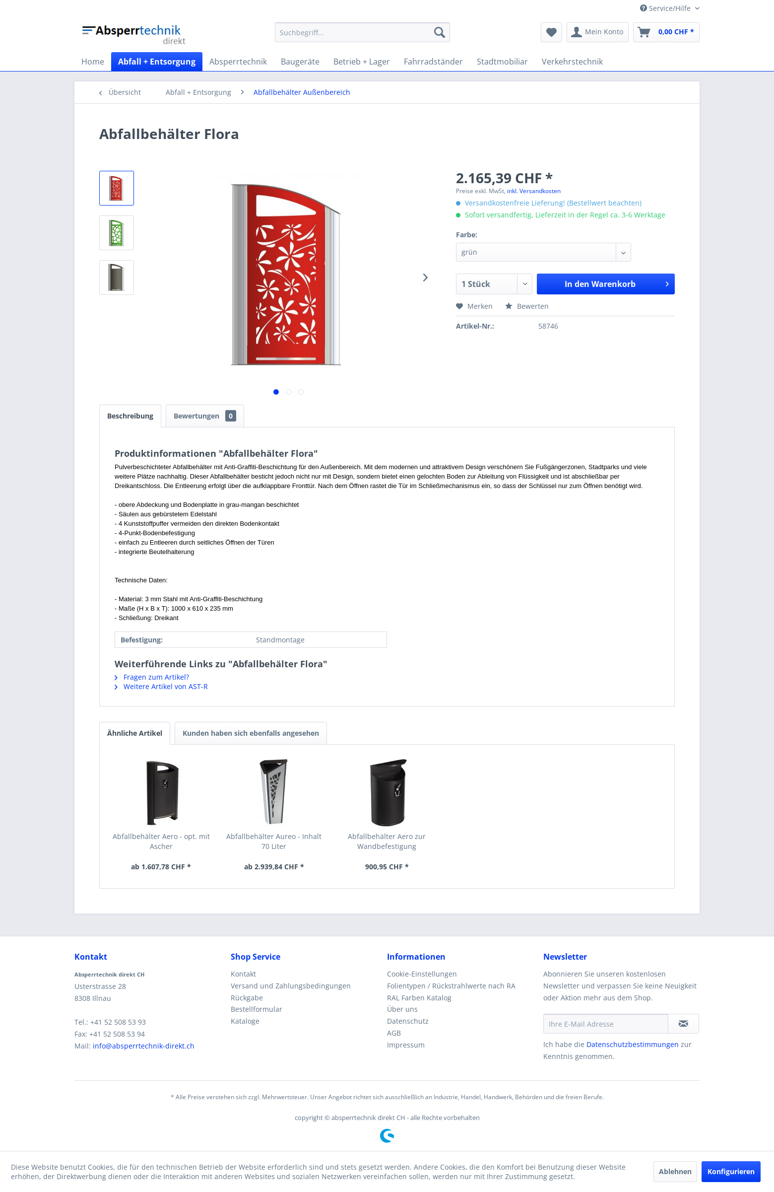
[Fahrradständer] (433, 61)
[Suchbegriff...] (362, 32)
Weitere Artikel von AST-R (161, 686)
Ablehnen (675, 1171)
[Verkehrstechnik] (572, 61)
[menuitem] (362, 32)
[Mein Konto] (598, 32)
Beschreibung (130, 416)
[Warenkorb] (666, 32)
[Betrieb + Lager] (361, 61)
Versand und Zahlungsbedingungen (291, 985)
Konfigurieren (731, 1171)
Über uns (402, 1009)
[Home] (92, 61)
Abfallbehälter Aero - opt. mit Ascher (161, 841)
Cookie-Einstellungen (422, 974)
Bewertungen (205, 415)
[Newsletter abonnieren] (683, 1024)
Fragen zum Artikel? (152, 677)
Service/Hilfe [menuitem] (666, 8)
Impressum (406, 1045)
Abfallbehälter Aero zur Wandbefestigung (387, 841)
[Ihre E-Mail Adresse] (605, 1024)
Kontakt (243, 974)
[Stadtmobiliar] (502, 61)
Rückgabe (247, 997)
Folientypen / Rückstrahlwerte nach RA (451, 985)
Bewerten (527, 306)
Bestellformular (256, 1009)
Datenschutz (408, 1021)
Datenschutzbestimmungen (632, 1044)
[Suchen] (439, 32)
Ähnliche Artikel (134, 733)
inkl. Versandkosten (534, 191)
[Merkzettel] (551, 32)
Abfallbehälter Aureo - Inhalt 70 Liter (274, 841)
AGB (394, 1033)
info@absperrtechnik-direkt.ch (143, 1046)
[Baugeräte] (300, 61)
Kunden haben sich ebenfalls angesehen (251, 733)
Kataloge (245, 1021)
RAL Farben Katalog (419, 997)
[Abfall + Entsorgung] (156, 61)
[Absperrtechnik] (238, 61)
